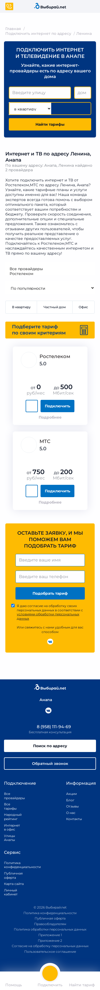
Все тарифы (10, 806)
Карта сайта (14, 884)
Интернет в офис (10, 827)
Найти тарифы (50, 124)
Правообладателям (50, 924)
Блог (70, 800)
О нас (70, 813)
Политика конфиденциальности (16, 865)
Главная (13, 28)
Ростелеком (50, 273)
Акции (71, 794)
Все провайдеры (50, 268)
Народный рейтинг (10, 817)
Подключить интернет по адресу (38, 33)
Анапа (43, 699)
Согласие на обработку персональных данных (50, 946)
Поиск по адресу (50, 745)
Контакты (72, 819)
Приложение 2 (50, 941)
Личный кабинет (11, 892)
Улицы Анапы (9, 838)
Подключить (57, 406)
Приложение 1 (50, 935)
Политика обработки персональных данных (50, 930)
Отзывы (72, 806)
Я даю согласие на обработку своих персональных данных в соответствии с (50, 612)
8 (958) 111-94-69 (50, 726)
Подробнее (50, 417)
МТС (44, 441)
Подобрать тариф (50, 593)
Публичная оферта (13, 875)
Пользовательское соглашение (50, 952)
